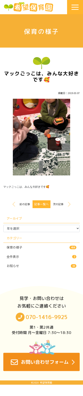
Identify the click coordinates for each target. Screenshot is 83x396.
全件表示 (41, 256)
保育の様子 (41, 247)
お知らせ (41, 265)
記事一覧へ (41, 204)
